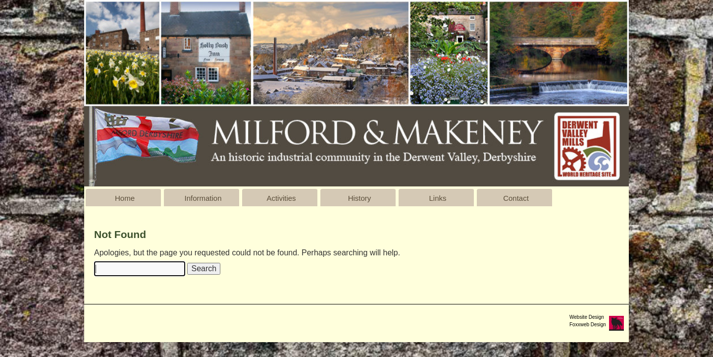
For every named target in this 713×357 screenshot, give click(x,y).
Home (125, 198)
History (359, 198)
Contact (516, 198)
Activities (281, 198)
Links (437, 198)
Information (202, 198)
